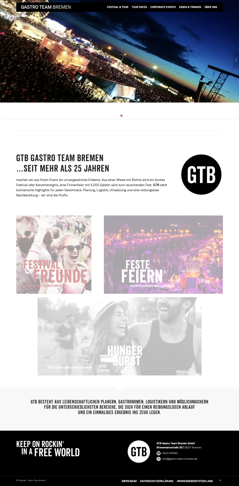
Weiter (236, 59)
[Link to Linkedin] (220, 480)
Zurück (3, 59)
